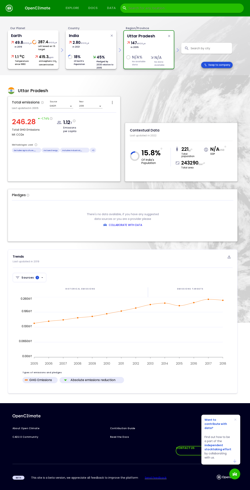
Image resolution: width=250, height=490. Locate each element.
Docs (93, 8)
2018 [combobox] (81, 105)
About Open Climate (25, 428)
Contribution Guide (122, 428)
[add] (234, 473)
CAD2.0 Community (25, 437)
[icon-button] (112, 102)
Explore (72, 8)
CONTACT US (185, 448)
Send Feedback (156, 478)
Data (111, 8)
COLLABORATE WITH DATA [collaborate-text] (125, 225)
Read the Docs (119, 437)
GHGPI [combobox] (53, 105)
